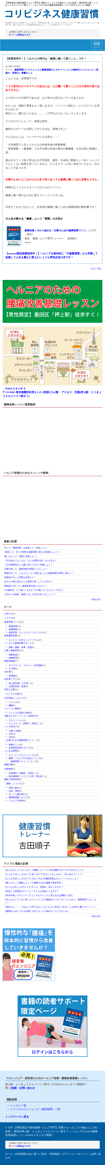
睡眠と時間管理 (11, 779)
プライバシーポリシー (75, 1154)
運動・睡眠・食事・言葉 (20, 647)
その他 (12, 668)
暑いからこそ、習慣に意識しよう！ (21, 556)
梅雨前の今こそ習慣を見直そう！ (20, 577)
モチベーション (16, 720)
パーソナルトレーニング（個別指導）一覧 (35, 1109)
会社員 (7, 671)
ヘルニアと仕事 (11, 694)
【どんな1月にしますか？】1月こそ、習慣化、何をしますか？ (33, 887)
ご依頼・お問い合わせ (22, 1088)
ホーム (9, 1154)
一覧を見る (95, 599)
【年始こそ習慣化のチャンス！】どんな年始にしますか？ (31, 891)
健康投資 (13, 654)
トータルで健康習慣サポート (18, 643)
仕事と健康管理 (11, 650)
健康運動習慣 (10, 635)
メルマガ (8, 618)
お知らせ (8, 613)
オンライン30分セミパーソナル (23, 640)
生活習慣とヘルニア (13, 698)
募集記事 (8, 764)
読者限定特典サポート (19, 748)
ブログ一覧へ (96, 269)
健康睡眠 (13, 629)
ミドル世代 (9, 726)
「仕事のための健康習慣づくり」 (20, 740)
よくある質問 (10, 751)
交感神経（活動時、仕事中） (22, 773)
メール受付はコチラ (21, 35)
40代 (11, 734)
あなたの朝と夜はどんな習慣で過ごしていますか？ (28, 581)
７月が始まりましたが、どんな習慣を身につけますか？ (30, 560)
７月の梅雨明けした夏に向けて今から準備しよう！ (28, 565)
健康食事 (13, 626)
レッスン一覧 (18, 1105)
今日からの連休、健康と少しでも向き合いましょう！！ (30, 594)
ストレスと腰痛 (38, 69)
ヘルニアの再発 (16, 800)
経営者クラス (10, 679)
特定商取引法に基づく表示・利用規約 (37, 1154)
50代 (11, 737)
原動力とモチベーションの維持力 (63, 69)
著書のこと (27, 73)
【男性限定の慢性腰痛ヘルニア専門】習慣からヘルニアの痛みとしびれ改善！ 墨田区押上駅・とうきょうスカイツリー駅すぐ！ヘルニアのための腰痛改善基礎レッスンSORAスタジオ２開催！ (51, 1131)
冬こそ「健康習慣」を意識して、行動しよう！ (26, 548)
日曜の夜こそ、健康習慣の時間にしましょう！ (26, 569)
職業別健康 (9, 661)
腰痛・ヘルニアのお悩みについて (24, 758)
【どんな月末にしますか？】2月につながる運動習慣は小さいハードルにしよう (41, 878)
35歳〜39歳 (14, 731)
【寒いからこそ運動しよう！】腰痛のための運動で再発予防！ (33, 883)
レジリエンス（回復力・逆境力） (24, 723)
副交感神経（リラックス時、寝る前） (26, 776)
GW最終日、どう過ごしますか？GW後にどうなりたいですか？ (34, 590)
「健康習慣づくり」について (22, 761)
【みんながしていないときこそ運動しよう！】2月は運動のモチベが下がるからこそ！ (44, 870)
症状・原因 (14, 791)
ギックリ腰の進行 (17, 794)
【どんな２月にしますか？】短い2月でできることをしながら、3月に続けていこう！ (44, 874)
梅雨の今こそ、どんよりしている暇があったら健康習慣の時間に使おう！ (38, 573)
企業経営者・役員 (17, 686)
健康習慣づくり (22, 69)
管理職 (12, 676)
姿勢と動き (14, 788)
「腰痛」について (12, 783)
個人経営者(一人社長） (19, 683)
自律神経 (8, 769)
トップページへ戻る (17, 1116)
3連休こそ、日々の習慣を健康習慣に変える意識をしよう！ (32, 552)
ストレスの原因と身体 (19, 713)
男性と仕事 (9, 689)
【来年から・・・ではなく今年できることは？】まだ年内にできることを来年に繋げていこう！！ (50, 907)
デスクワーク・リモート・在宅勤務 (25, 665)
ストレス (13, 702)
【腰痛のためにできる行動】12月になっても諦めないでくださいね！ (36, 911)
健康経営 (13, 658)
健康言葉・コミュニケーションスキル (26, 632)
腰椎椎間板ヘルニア (18, 797)
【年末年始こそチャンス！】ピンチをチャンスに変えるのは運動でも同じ (38, 895)
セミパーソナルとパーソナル (22, 755)
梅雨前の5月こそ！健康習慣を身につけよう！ (25, 586)
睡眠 (11, 705)
